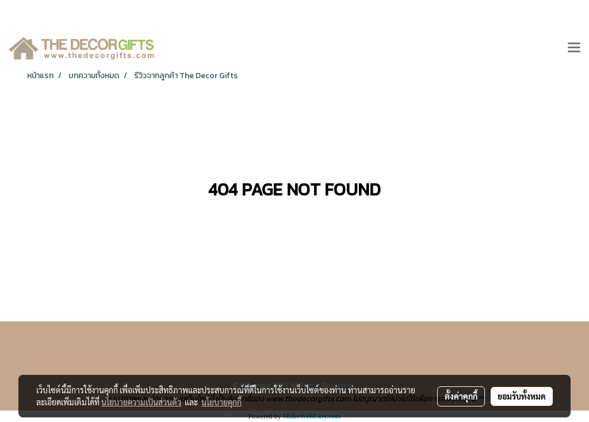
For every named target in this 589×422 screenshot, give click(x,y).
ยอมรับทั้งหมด (522, 396)
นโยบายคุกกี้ (221, 402)
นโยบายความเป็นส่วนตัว (141, 402)
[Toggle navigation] (574, 48)
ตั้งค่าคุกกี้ (461, 396)
